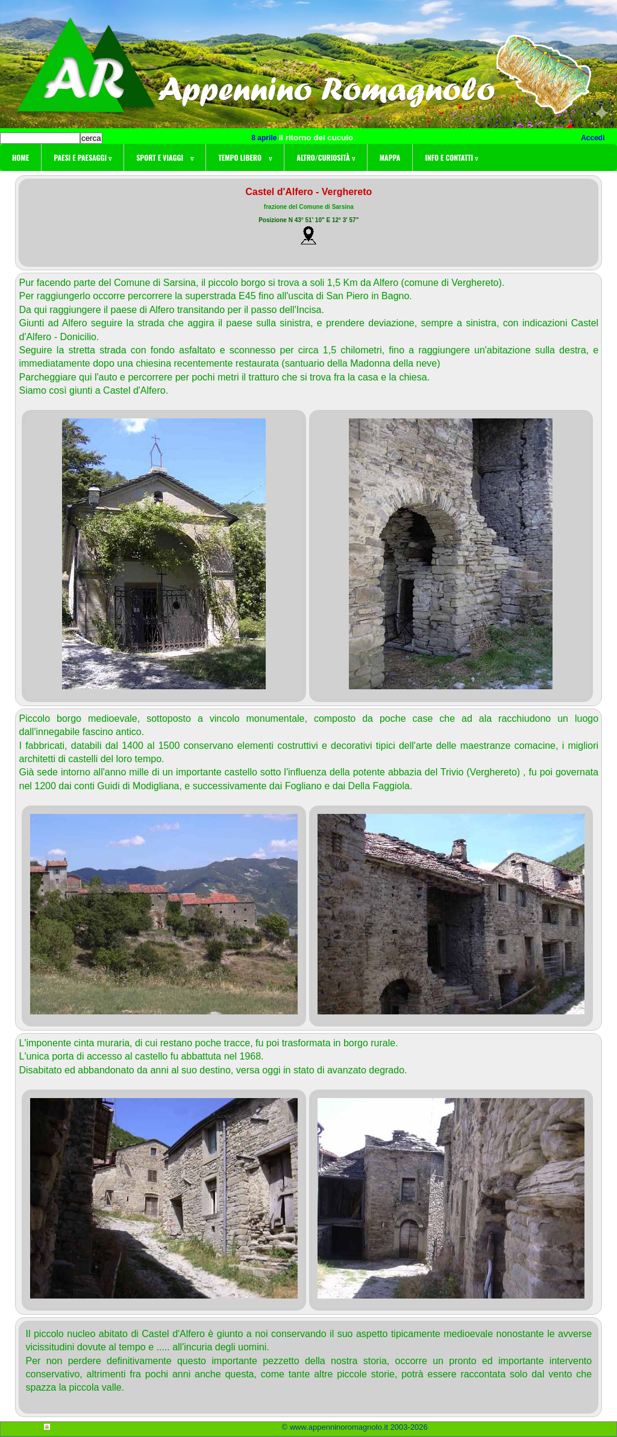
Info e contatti (451, 157)
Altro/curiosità (325, 157)
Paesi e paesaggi (82, 157)
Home (20, 157)
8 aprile (264, 138)
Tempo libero (245, 157)
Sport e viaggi (164, 157)
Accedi (592, 138)
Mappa (390, 157)
